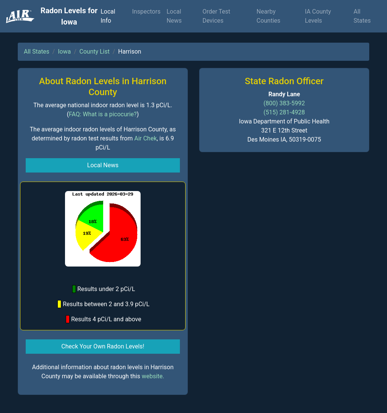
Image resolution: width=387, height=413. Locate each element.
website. (153, 376)
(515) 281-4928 (284, 112)
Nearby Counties (268, 16)
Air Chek (145, 138)
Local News (174, 16)
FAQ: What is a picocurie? (102, 114)
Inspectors (146, 11)
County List (94, 51)
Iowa (64, 51)
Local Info (108, 16)
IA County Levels (318, 16)
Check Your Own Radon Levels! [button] (102, 346)
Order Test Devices (217, 16)
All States (362, 16)
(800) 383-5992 (284, 103)
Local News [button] (103, 165)
